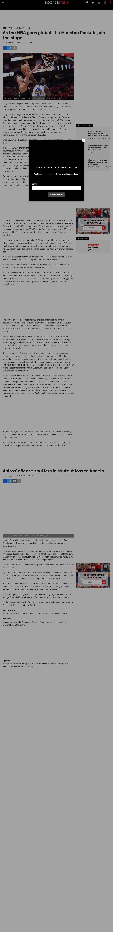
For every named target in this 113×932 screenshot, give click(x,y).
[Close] (83, 140)
